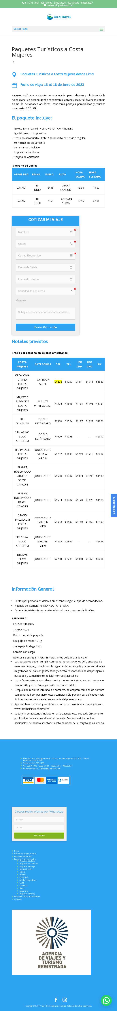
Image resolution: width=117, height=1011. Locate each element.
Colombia (23, 885)
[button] (106, 1000)
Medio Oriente (26, 869)
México (22, 872)
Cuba (22, 882)
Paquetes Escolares (27, 861)
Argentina (24, 891)
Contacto (18, 899)
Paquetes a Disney (27, 893)
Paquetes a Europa (27, 866)
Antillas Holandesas (28, 880)
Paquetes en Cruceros (29, 863)
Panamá (23, 874)
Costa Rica (24, 877)
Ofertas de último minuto (25, 853)
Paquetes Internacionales (24, 859)
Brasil (22, 888)
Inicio (16, 851)
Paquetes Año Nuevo (23, 856)
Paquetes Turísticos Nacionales (27, 896)
